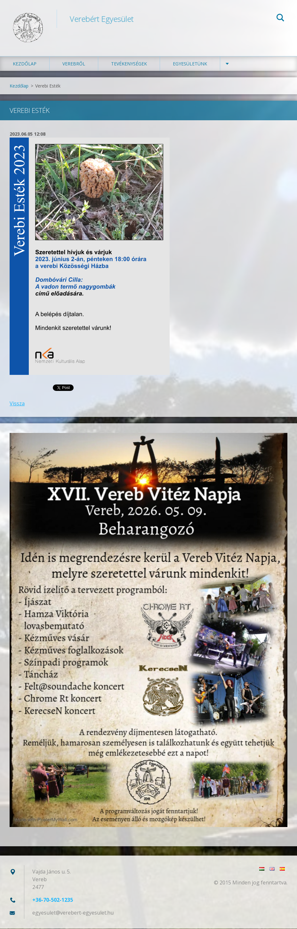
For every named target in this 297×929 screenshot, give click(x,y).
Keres (280, 18)
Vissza (17, 403)
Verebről (73, 64)
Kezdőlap (24, 64)
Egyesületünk (190, 64)
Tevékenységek (129, 64)
